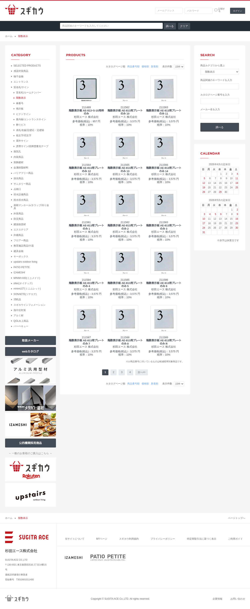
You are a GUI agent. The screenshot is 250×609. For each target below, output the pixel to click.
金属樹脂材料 (21, 167)
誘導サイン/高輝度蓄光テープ (32, 146)
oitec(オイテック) (23, 283)
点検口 (17, 189)
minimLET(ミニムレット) (27, 288)
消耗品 (17, 299)
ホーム (8, 36)
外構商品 (18, 235)
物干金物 (18, 76)
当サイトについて (74, 538)
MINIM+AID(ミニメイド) (27, 278)
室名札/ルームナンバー (28, 92)
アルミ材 (18, 315)
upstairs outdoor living (25, 261)
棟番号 (19, 103)
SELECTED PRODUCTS (27, 65)
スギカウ (24, 11)
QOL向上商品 (21, 321)
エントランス (21, 81)
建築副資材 (20, 224)
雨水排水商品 (21, 200)
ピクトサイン (23, 114)
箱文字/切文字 (23, 135)
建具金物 (18, 251)
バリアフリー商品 (23, 173)
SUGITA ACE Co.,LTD (116, 598)
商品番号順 (133, 66)
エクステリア (21, 229)
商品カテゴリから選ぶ (212, 65)
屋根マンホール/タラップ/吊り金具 (31, 207)
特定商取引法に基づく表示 (201, 538)
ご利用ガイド (235, 538)
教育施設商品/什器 (24, 245)
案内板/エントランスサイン (31, 119)
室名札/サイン (21, 87)
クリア (184, 26)
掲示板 (19, 108)
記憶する (221, 10)
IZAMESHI (19, 272)
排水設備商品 (21, 194)
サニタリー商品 (22, 183)
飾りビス (21, 124)
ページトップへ (236, 518)
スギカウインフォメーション (29, 304)
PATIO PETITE (22, 267)
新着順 (154, 66)
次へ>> (141, 372)
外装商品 (18, 213)
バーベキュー (21, 326)
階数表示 (21, 97)
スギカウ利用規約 (129, 538)
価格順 (145, 66)
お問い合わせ (237, 598)
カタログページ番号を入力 (215, 95)
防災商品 (18, 218)
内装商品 (18, 157)
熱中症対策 (20, 310)
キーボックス (21, 256)
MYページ (101, 538)
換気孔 (17, 151)
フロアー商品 (21, 240)
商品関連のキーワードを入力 (216, 80)
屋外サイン (22, 140)
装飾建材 (18, 162)
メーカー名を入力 (210, 109)
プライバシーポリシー (163, 538)
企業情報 (217, 598)
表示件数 (167, 66)
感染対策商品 (21, 71)
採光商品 (18, 178)
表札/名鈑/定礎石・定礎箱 (30, 130)
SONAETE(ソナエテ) (25, 294)
